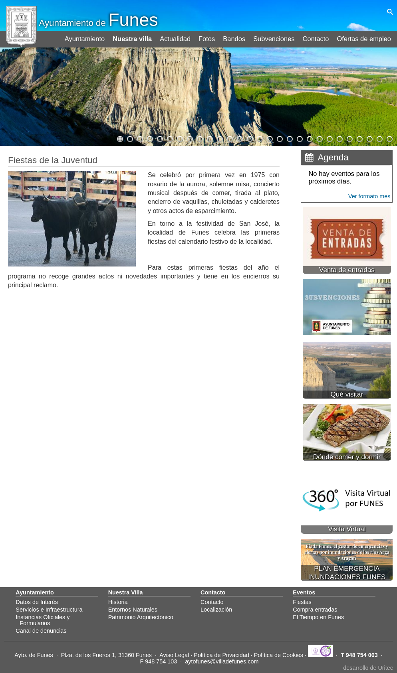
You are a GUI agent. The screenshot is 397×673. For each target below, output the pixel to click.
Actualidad (178, 37)
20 (309, 138)
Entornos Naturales (132, 609)
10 (209, 138)
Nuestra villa (136, 37)
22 (329, 138)
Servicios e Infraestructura (49, 609)
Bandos (237, 37)
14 (249, 138)
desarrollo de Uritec (368, 668)
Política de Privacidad (221, 655)
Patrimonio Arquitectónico (140, 617)
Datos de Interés (37, 602)
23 (339, 138)
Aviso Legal (174, 655)
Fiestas (302, 602)
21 (319, 138)
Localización (216, 609)
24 (349, 138)
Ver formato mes (369, 196)
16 (269, 138)
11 (219, 138)
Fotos (210, 37)
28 (389, 138)
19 (299, 138)
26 (369, 138)
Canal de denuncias (41, 631)
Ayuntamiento (89, 37)
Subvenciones (276, 37)
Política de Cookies (278, 655)
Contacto (317, 37)
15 (259, 138)
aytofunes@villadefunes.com (221, 661)
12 (229, 138)
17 (279, 138)
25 (359, 138)
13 (239, 138)
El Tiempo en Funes (318, 617)
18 (289, 138)
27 (379, 138)
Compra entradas (315, 609)
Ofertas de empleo (364, 37)
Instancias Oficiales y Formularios (42, 620)
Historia (118, 602)
